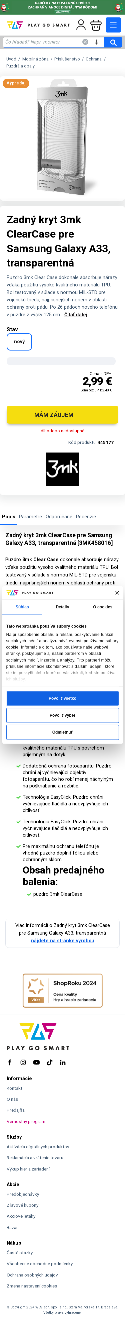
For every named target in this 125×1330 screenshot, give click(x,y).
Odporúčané (59, 517)
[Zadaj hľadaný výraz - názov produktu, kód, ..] (53, 42)
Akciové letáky (21, 1216)
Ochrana (94, 58)
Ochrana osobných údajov (32, 1275)
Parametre (30, 517)
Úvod (11, 58)
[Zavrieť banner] (117, 593)
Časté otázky (20, 1252)
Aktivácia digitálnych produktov (38, 1146)
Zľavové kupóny (22, 1205)
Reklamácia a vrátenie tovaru (35, 1157)
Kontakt (14, 1088)
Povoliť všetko (62, 698)
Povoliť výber (62, 715)
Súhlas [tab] (22, 607)
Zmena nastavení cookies (32, 1285)
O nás (12, 1099)
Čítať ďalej (75, 315)
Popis (8, 517)
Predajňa (16, 1110)
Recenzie (86, 517)
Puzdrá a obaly (20, 65)
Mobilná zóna (35, 58)
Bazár (12, 1227)
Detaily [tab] (62, 607)
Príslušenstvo (67, 58)
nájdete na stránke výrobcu (62, 941)
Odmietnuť (62, 732)
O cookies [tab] (102, 607)
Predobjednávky (23, 1194)
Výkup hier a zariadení (28, 1169)
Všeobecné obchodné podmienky (40, 1263)
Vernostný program (26, 1121)
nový (19, 342)
